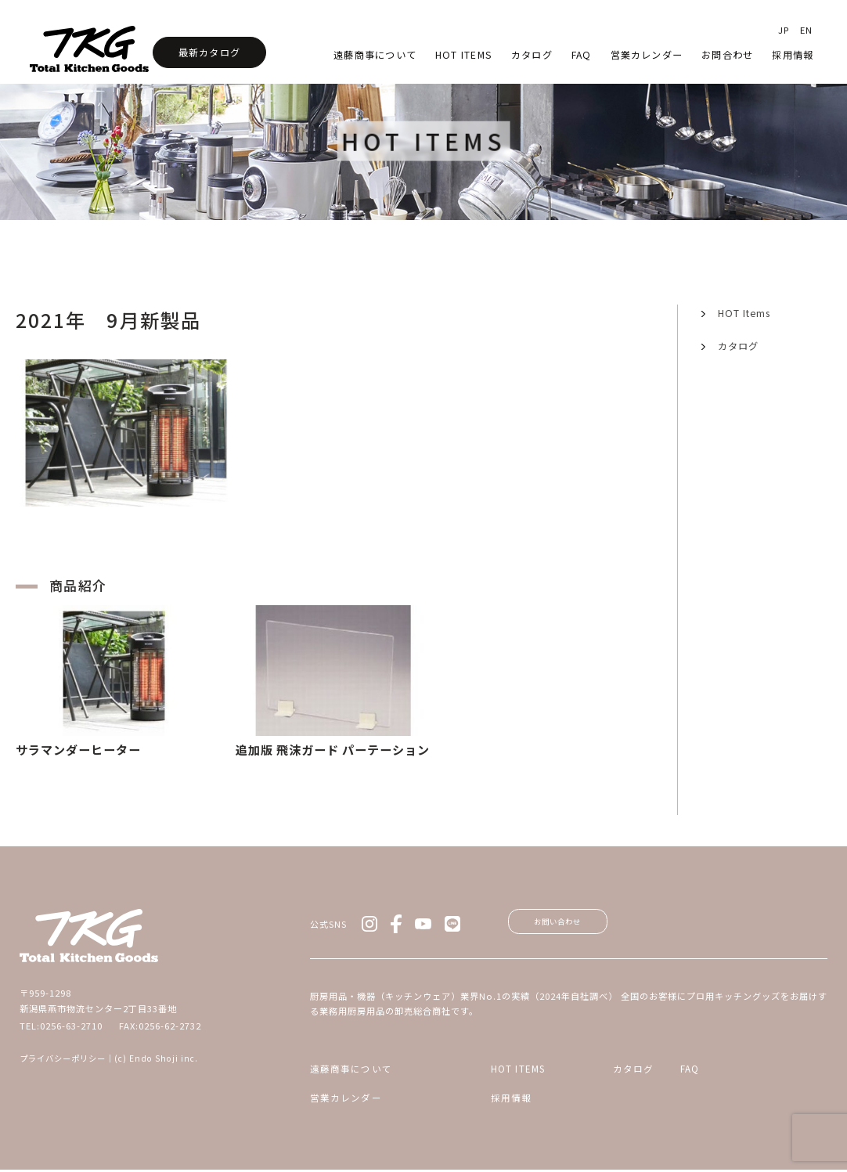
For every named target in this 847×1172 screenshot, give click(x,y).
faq (581, 55)
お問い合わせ (577, 925)
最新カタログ (209, 52)
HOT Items (463, 55)
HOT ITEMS (481, 1078)
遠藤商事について (374, 55)
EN (806, 29)
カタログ (532, 55)
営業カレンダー (647, 55)
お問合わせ (727, 55)
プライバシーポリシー (63, 1058)
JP (783, 29)
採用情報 (792, 55)
